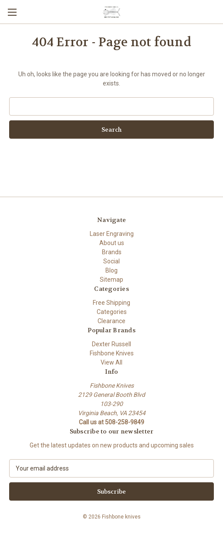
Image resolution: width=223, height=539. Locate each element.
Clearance (111, 320)
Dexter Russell (111, 344)
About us (111, 242)
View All (111, 362)
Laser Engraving (112, 233)
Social (111, 261)
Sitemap (111, 279)
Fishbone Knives (112, 353)
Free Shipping (111, 302)
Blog (111, 270)
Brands (112, 252)
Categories (112, 311)
